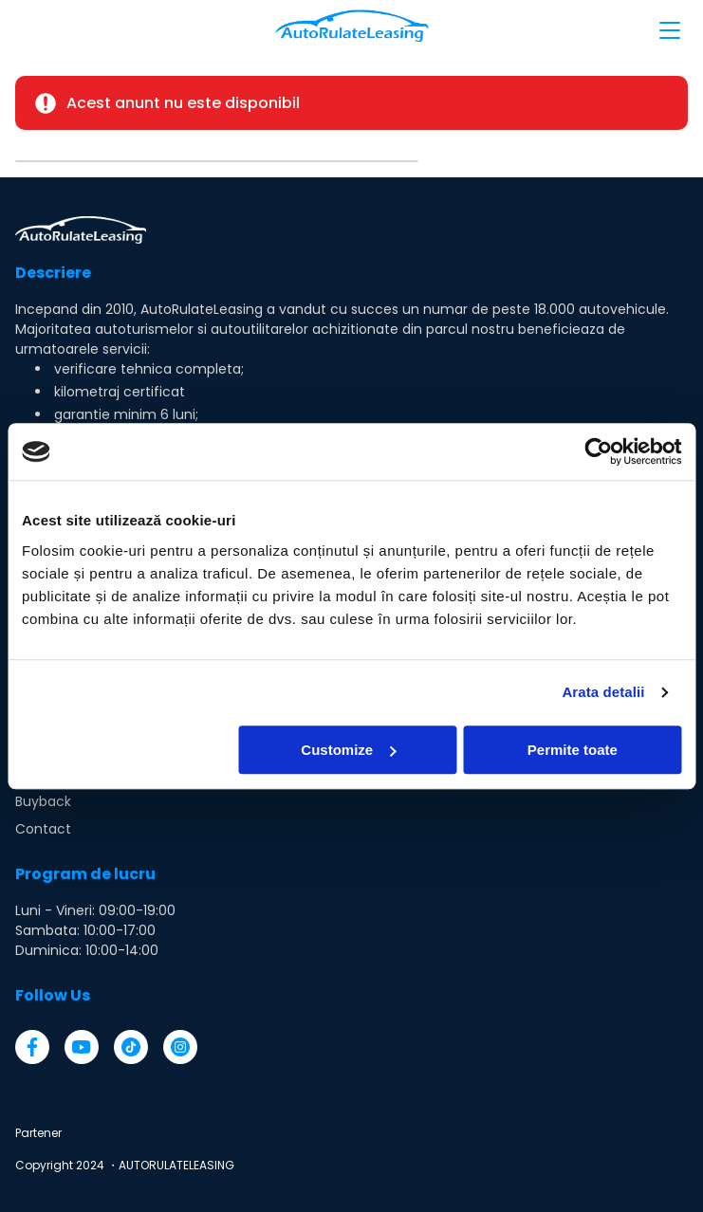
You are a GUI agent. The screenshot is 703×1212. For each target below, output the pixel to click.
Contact (43, 828)
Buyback (43, 801)
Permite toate (572, 750)
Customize (348, 750)
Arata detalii (603, 692)
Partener (38, 1133)
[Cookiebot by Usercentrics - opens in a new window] (598, 451)
